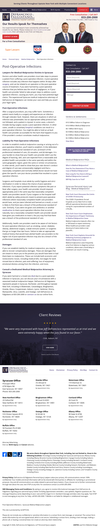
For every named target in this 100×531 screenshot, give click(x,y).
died (33, 276)
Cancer (24, 445)
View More (70, 141)
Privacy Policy (72, 370)
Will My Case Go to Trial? (75, 179)
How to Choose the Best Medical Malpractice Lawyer (80, 150)
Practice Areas (69, 10)
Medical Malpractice (39, 10)
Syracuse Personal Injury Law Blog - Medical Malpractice (79, 187)
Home (4, 10)
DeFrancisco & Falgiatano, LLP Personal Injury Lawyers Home (18, 17)
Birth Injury (13, 445)
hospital (29, 127)
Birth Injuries (55, 10)
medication (7, 210)
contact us (31, 294)
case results (6, 32)
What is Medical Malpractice (77, 165)
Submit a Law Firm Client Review (50, 354)
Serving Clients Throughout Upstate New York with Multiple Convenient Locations (50, 3)
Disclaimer (60, 370)
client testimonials (40, 30)
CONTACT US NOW (10, 37)
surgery (5, 84)
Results (24, 10)
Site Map (83, 370)
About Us (14, 10)
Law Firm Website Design (85, 525)
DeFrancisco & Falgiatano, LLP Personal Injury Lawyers (36, 525)
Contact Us (83, 10)
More (96, 10)
